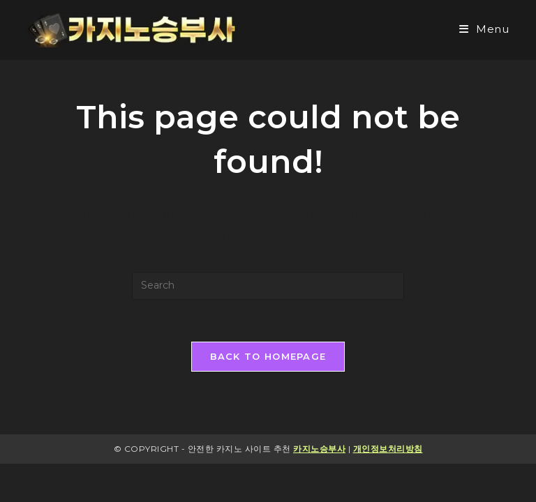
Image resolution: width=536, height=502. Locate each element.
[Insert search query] (268, 286)
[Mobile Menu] (484, 29)
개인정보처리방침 (388, 448)
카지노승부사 (319, 448)
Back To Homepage (268, 356)
